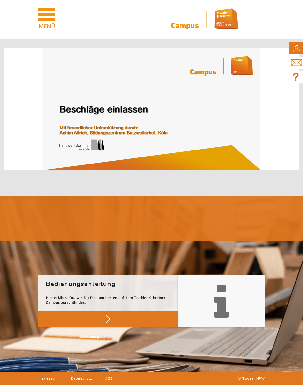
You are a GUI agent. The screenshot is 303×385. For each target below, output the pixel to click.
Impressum (48, 378)
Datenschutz (81, 378)
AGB (108, 378)
